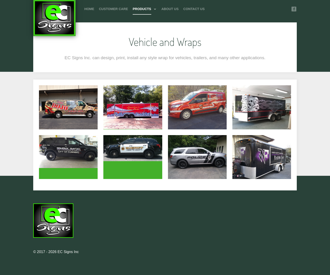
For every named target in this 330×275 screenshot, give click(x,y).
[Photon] (54, 18)
